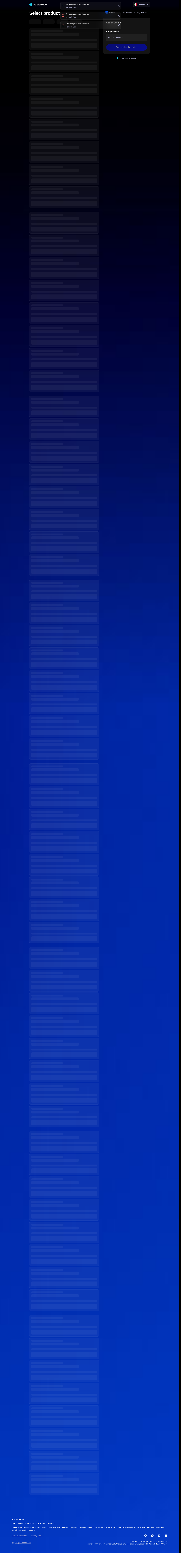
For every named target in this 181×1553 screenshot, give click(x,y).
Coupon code (112, 32)
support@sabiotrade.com (21, 1543)
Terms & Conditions (19, 1536)
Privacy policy (36, 1536)
